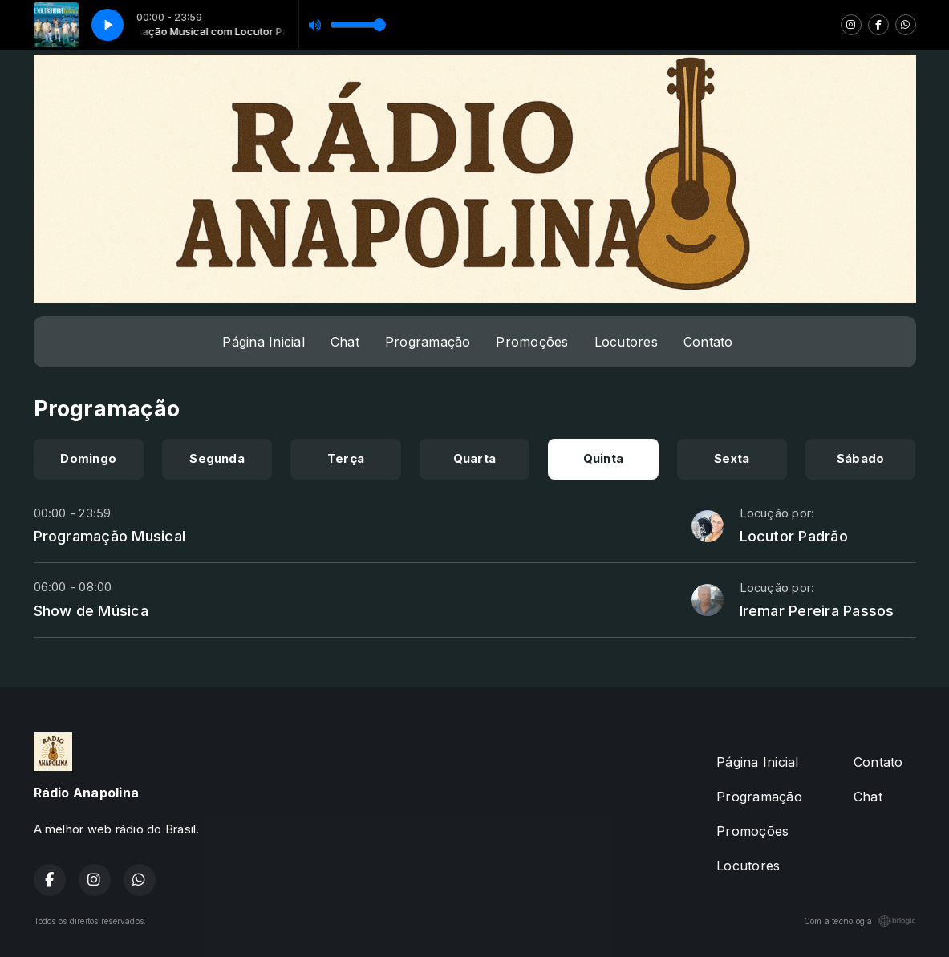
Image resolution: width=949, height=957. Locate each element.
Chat (345, 342)
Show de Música (91, 610)
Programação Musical (110, 536)
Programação (428, 342)
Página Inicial (263, 342)
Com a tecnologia (860, 921)
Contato (708, 342)
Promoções (532, 342)
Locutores (626, 342)
